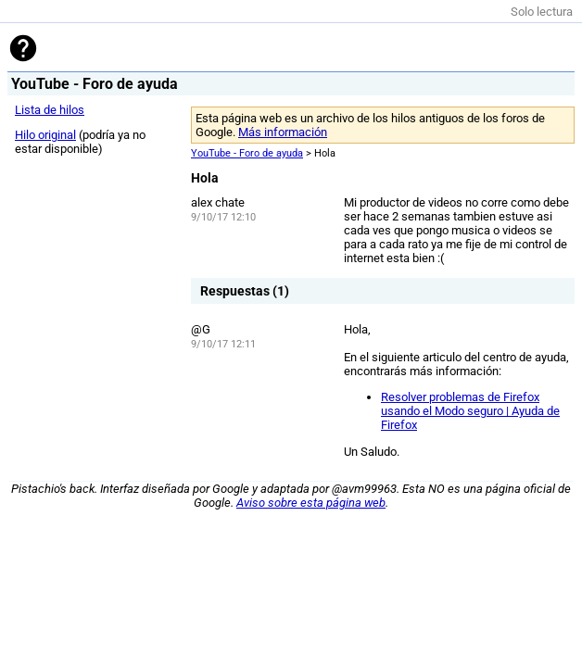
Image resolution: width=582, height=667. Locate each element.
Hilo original (45, 135)
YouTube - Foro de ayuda (247, 153)
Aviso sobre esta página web (311, 503)
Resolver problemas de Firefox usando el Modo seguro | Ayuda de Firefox (470, 411)
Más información (282, 132)
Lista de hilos (49, 110)
